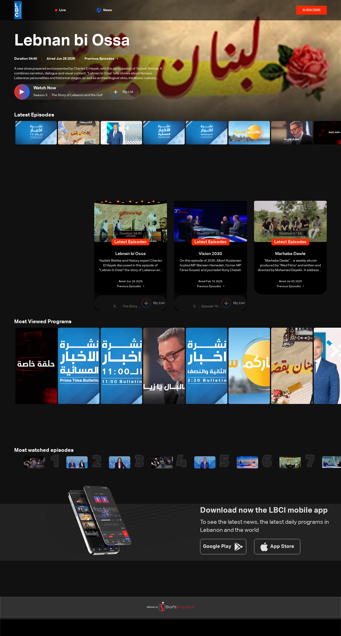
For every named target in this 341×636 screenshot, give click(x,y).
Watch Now (44, 88)
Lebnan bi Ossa (74, 40)
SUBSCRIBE (311, 10)
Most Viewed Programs (43, 322)
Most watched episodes (44, 451)
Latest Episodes (34, 115)
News (104, 10)
